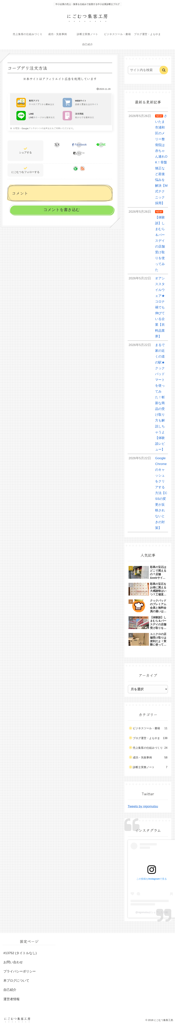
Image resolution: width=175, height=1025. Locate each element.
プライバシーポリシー (19, 971)
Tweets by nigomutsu (143, 806)
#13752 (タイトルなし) (20, 953)
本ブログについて (16, 980)
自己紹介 (9, 990)
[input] (146, 70)
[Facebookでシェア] (79, 144)
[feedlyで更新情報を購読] (75, 168)
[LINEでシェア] (101, 144)
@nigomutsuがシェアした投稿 (151, 912)
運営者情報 (11, 999)
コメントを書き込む (61, 209)
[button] (79, 153)
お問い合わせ (13, 962)
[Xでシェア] (57, 144)
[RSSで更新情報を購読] (82, 168)
